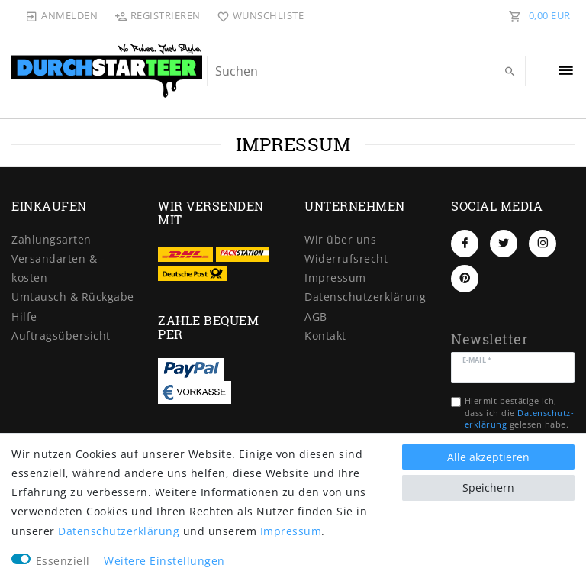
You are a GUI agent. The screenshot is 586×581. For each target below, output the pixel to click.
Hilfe (24, 316)
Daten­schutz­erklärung (365, 296)
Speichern (488, 487)
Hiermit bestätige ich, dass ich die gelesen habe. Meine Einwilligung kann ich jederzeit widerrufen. (519, 424)
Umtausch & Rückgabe (72, 296)
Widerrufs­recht (346, 258)
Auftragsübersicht (61, 335)
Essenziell (63, 561)
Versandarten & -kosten (58, 268)
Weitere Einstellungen (164, 561)
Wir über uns (340, 239)
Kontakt (325, 335)
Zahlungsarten (51, 239)
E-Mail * (476, 359)
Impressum (335, 277)
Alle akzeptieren (488, 457)
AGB (315, 316)
